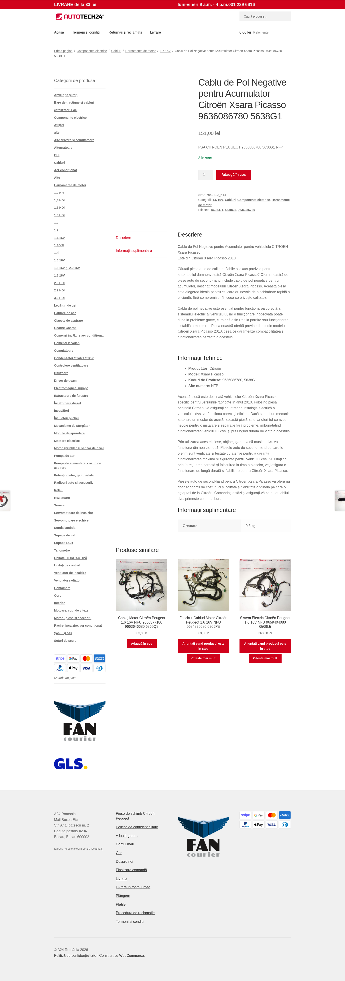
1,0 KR (59, 193)
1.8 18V (59, 275)
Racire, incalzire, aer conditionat (78, 625)
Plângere (123, 896)
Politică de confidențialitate (137, 827)
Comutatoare (63, 350)
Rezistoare (62, 498)
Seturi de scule (65, 640)
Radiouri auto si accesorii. (73, 482)
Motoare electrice (67, 441)
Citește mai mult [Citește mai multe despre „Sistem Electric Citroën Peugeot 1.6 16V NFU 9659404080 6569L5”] (265, 658)
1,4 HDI (59, 200)
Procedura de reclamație (135, 913)
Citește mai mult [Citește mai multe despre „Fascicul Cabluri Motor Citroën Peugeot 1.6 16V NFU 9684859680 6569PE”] (203, 658)
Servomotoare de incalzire (73, 513)
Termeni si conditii (86, 32)
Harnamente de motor (140, 51)
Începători (61, 410)
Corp (57, 595)
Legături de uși (65, 305)
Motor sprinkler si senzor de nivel (79, 448)
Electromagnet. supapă (71, 388)
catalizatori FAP (65, 110)
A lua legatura (127, 836)
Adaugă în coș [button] (141, 643)
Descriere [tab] (123, 238)
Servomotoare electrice (71, 520)
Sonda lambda (64, 528)
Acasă (59, 32)
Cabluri (116, 51)
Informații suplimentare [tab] (134, 251)
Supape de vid (64, 535)
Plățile (121, 904)
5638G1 (230, 210)
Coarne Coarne (65, 328)
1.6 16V (165, 51)
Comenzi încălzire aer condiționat (79, 335)
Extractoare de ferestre (71, 395)
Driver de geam (65, 380)
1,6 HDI (59, 215)
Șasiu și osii (63, 633)
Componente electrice (92, 51)
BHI (56, 155)
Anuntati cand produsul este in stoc (203, 646)
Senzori (59, 505)
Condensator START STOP (74, 358)
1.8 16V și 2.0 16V (67, 268)
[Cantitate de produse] (205, 175)
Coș (119, 853)
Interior (59, 603)
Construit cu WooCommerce (121, 955)
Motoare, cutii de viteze (71, 610)
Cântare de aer (65, 313)
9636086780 (246, 210)
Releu (58, 490)
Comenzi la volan (66, 343)
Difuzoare (61, 373)
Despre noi (124, 861)
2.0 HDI (59, 283)
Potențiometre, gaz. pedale (73, 475)
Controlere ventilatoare (71, 365)
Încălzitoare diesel (67, 403)
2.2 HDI (59, 290)
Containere (62, 588)
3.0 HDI (59, 298)
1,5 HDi (59, 207)
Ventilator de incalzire (70, 573)
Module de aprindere (69, 433)
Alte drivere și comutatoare (74, 140)
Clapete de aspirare (68, 320)
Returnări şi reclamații (125, 32)
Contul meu (125, 844)
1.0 (56, 223)
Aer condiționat (65, 170)
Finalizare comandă (131, 870)
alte (56, 132)
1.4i (56, 253)
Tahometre (62, 550)
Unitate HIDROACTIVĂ (70, 558)
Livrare (155, 32)
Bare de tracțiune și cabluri (74, 102)
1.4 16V (59, 238)
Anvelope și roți (65, 95)
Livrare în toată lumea (133, 887)
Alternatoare (63, 147)
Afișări (59, 125)
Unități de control (67, 565)
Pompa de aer (64, 455)
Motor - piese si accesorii (72, 618)
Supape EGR (63, 543)
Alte (57, 177)
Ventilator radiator (67, 580)
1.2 (56, 230)
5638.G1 (217, 210)
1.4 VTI (59, 245)
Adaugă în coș (233, 175)
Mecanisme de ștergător (72, 425)
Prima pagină (63, 51)
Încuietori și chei (66, 418)
